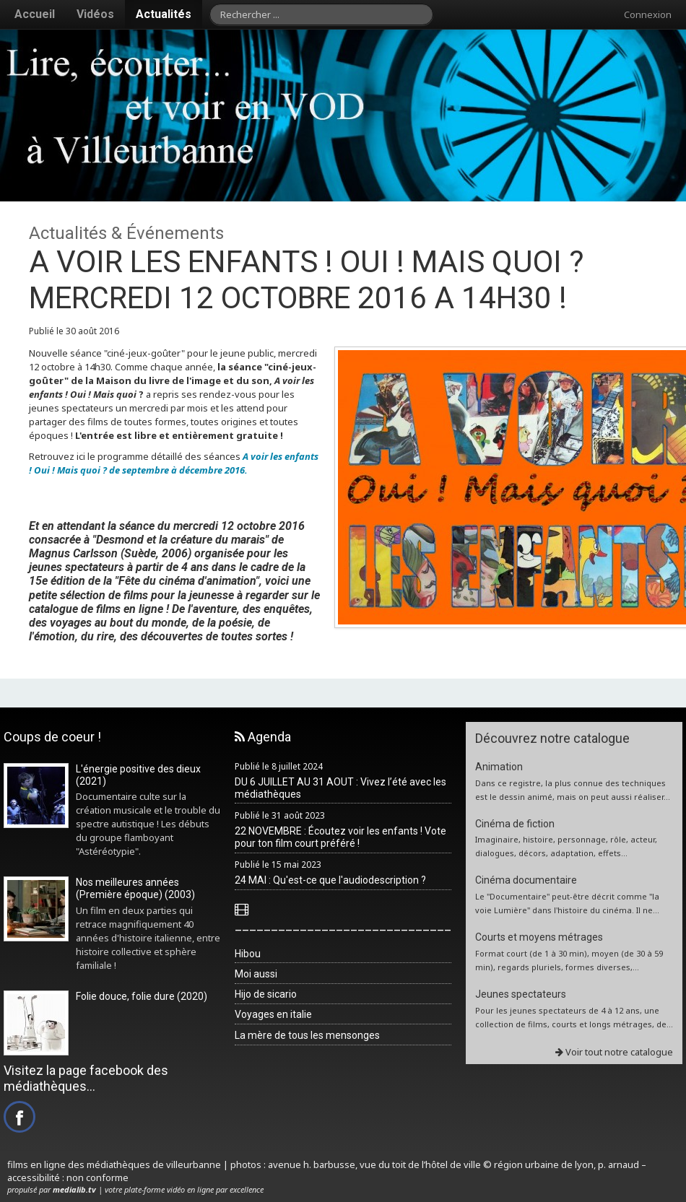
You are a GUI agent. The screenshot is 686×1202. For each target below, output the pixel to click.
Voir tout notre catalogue (614, 1051)
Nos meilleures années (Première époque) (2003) (135, 888)
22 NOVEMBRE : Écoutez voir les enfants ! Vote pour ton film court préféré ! (340, 837)
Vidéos (95, 14)
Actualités (163, 14)
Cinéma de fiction (515, 823)
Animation (499, 766)
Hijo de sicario (266, 994)
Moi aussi (256, 974)
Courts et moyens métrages (539, 937)
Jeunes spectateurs (520, 994)
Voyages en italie (273, 1014)
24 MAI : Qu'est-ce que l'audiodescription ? (330, 880)
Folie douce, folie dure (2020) (141, 996)
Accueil (34, 14)
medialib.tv (74, 1189)
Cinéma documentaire (526, 880)
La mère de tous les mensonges (307, 1035)
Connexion (648, 14)
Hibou (248, 953)
